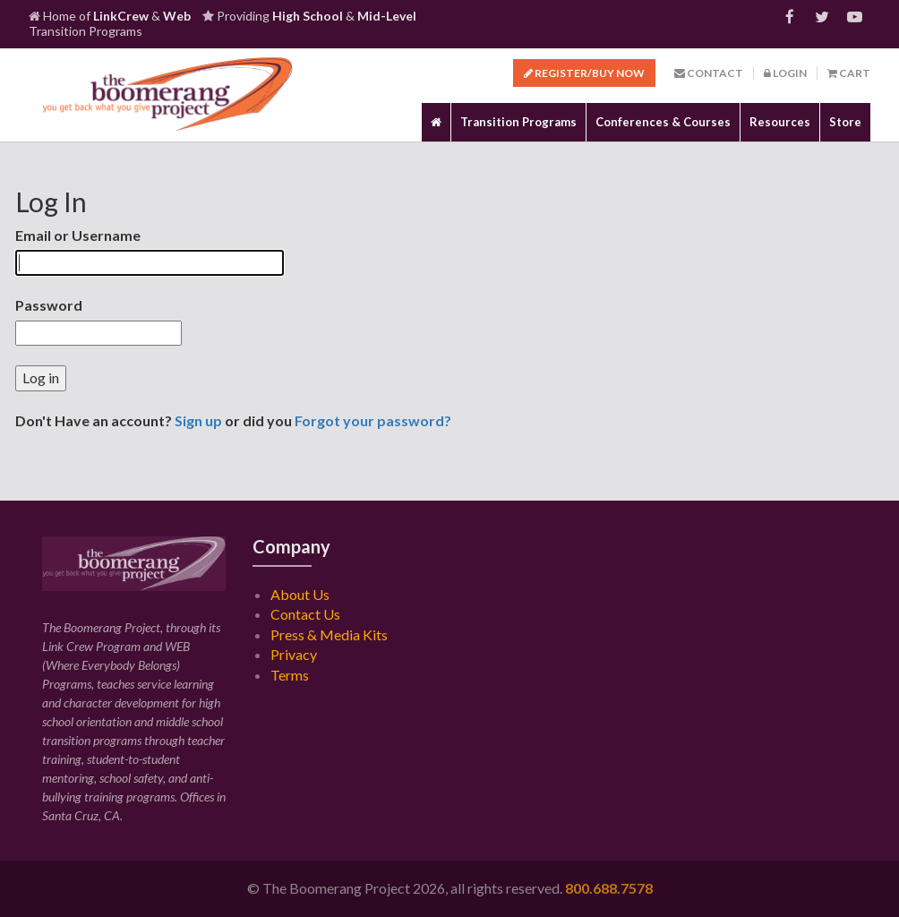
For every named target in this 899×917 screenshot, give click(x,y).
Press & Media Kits (329, 634)
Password (48, 304)
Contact (708, 73)
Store (845, 122)
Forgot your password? (373, 420)
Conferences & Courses (663, 122)
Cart (848, 73)
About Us (300, 594)
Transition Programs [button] (518, 122)
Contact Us (305, 613)
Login (785, 73)
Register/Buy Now (584, 73)
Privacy (293, 654)
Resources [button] (779, 122)
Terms (289, 674)
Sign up (198, 420)
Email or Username (78, 235)
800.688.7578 (609, 887)
